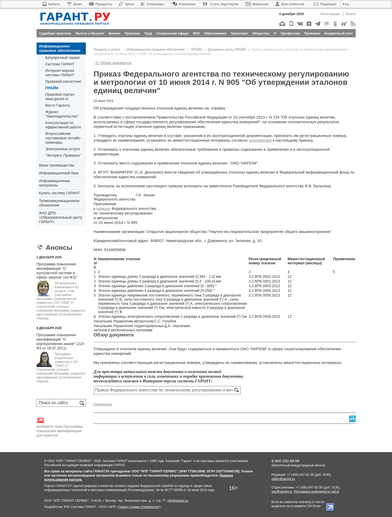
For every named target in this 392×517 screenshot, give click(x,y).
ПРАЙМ (51, 88)
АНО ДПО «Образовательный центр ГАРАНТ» (60, 217)
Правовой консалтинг (63, 81)
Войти (350, 14)
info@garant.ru (178, 500)
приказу (103, 208)
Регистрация (330, 14)
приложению (260, 140)
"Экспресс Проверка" (63, 155)
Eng (345, 4)
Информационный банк (59, 173)
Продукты (100, 4)
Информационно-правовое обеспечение (60, 48)
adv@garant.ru (282, 491)
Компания (183, 4)
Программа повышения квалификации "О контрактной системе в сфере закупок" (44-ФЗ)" (57, 270)
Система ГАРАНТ (60, 64)
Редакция (325, 4)
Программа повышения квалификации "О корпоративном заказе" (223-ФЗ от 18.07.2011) (61, 341)
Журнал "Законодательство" (62, 114)
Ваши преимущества (56, 165)
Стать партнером (220, 4)
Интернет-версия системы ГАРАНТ (59, 72)
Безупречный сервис (62, 58)
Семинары (152, 4)
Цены (126, 4)
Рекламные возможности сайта (316, 491)
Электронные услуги (62, 149)
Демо (74, 4)
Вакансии (257, 4)
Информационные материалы (54, 183)
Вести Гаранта (57, 105)
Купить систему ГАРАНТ (59, 193)
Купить (51, 4)
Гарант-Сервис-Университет (139, 507)
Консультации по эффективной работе (63, 125)
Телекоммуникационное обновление (59, 203)
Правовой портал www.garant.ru (60, 96)
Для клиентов (289, 4)
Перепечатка (103, 404)
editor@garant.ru (283, 479)
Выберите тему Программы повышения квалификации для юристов (60, 427)
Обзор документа (116, 62)
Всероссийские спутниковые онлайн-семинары (63, 138)
